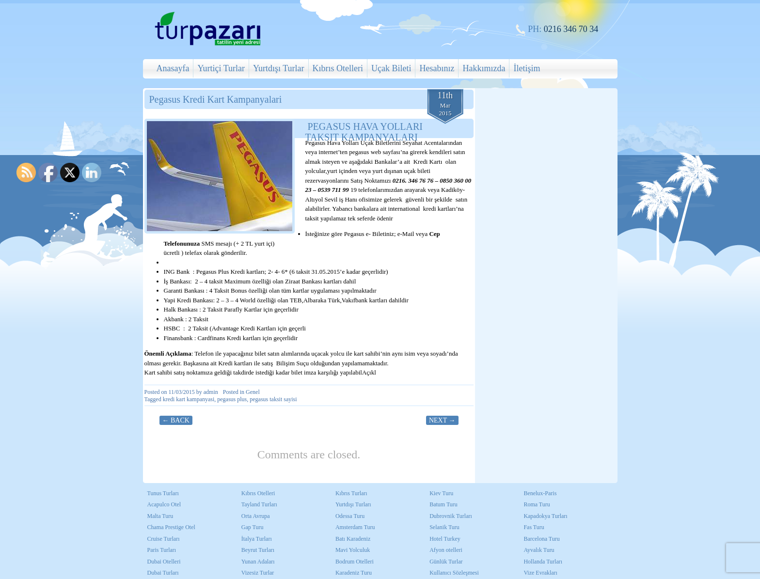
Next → (442, 420)
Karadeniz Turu (353, 572)
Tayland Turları (259, 504)
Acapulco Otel (164, 504)
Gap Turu (252, 527)
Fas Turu (533, 527)
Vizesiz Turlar (257, 572)
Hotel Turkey (444, 538)
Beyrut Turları (257, 550)
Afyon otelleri (445, 550)
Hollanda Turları (542, 561)
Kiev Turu (441, 493)
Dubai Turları (163, 572)
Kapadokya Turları (545, 516)
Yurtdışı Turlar (278, 68)
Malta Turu (160, 516)
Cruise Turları (163, 538)
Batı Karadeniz (352, 538)
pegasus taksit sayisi (273, 399)
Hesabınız (436, 68)
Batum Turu (443, 504)
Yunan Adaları (258, 561)
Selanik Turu (444, 527)
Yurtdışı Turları (353, 504)
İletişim (526, 68)
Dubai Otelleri (164, 561)
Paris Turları (161, 550)
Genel (253, 392)
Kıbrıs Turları (351, 493)
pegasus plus (232, 399)
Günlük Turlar (445, 561)
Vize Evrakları (540, 572)
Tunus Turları (163, 493)
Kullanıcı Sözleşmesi (454, 572)
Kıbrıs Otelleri (338, 68)
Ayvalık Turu (538, 550)
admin (211, 392)
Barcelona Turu (541, 538)
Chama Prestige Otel (171, 527)
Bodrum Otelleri (354, 561)
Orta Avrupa (255, 516)
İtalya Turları (256, 538)
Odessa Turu (349, 516)
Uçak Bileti (391, 68)
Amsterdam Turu (355, 527)
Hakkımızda (483, 68)
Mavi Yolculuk (352, 550)
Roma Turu (536, 504)
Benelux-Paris (539, 493)
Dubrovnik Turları (450, 516)
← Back (176, 420)
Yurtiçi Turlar (221, 68)
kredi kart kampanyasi (189, 399)
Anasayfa (173, 68)
